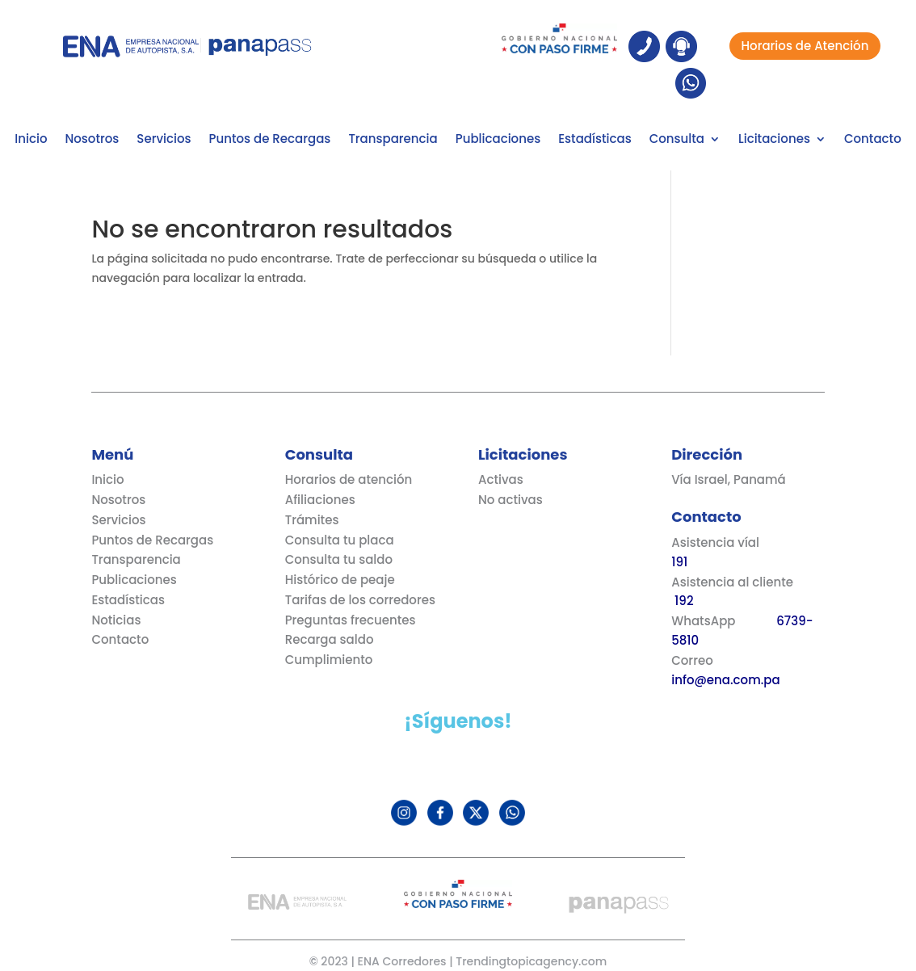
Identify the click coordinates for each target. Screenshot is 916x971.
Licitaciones (774, 140)
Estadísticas (594, 140)
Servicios (164, 140)
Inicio (31, 140)
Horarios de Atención (805, 45)
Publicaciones (498, 140)
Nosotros (92, 140)
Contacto (872, 140)
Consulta (676, 140)
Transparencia (392, 140)
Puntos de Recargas (270, 140)
